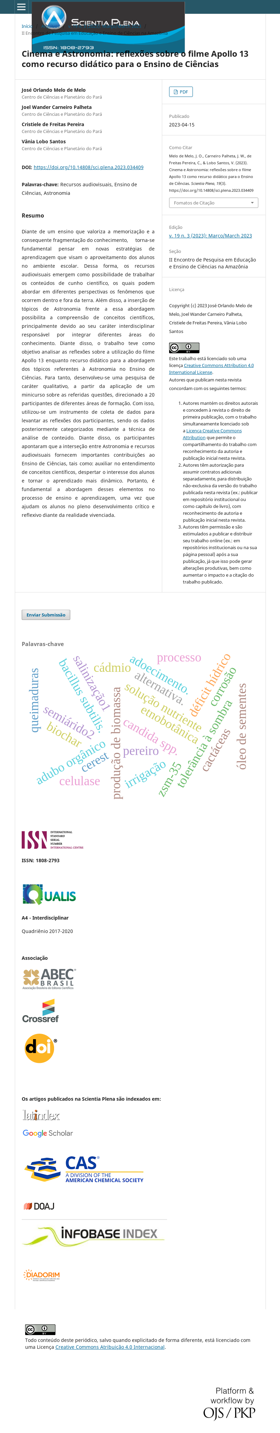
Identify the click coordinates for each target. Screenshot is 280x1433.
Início (27, 26)
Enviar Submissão (46, 615)
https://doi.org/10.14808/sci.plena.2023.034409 (89, 167)
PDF (183, 92)
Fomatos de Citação (194, 203)
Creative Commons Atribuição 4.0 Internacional (110, 1347)
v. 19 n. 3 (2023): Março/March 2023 (104, 26)
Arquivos (50, 26)
